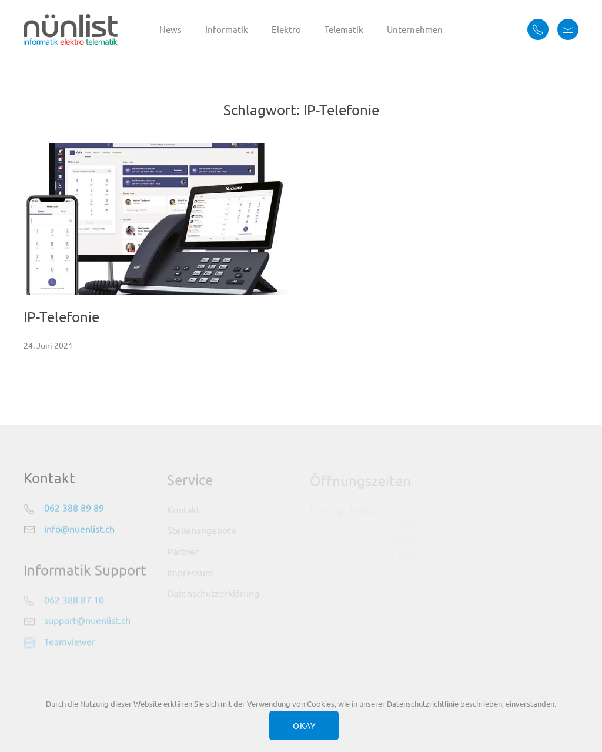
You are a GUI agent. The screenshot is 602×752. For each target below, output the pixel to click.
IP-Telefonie (61, 316)
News (170, 29)
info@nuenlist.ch (79, 529)
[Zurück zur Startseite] (71, 29)
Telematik (344, 29)
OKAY (304, 725)
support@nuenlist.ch (87, 621)
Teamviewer (69, 642)
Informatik (226, 29)
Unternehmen (415, 29)
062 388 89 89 (74, 508)
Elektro (286, 29)
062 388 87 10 (74, 600)
